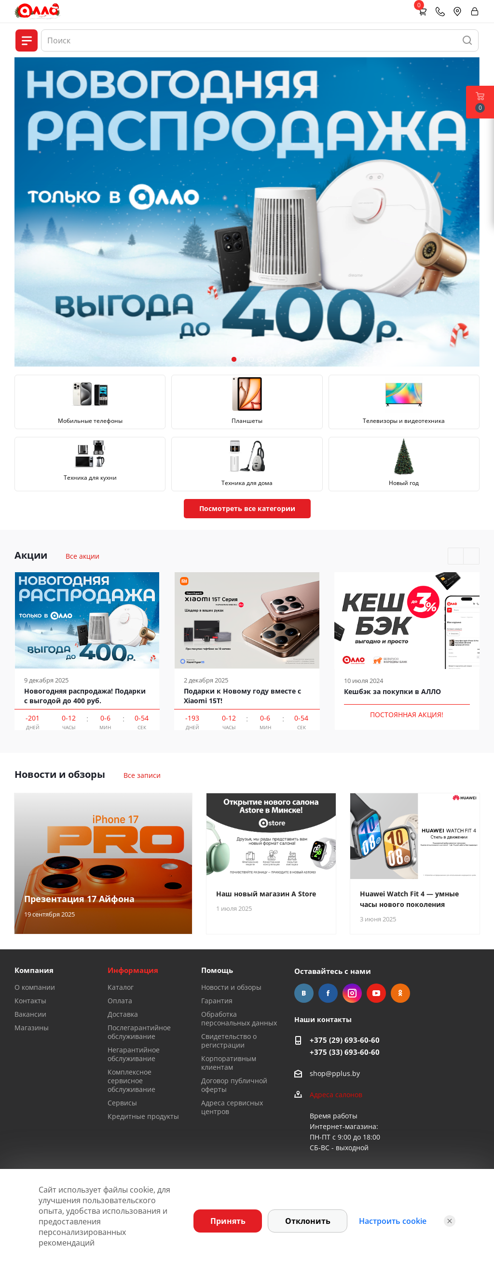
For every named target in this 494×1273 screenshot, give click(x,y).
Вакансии (30, 1014)
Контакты (30, 1000)
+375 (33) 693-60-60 (345, 1052)
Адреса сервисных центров (232, 1107)
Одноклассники (400, 993)
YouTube (376, 993)
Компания (34, 970)
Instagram (352, 993)
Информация (133, 970)
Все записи (142, 775)
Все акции (82, 556)
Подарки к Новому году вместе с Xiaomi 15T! (242, 695)
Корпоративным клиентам (228, 1063)
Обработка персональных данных (239, 1018)
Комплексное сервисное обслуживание (131, 1080)
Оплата (120, 1000)
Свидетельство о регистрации (229, 1041)
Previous (456, 556)
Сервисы (122, 1102)
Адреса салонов (336, 1094)
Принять (228, 1221)
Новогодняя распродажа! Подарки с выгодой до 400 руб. (85, 695)
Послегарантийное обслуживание (139, 1032)
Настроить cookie (392, 1221)
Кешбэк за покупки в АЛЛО (392, 691)
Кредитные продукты (143, 1116)
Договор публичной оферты (234, 1085)
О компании (34, 987)
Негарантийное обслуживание (134, 1054)
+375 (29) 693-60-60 (345, 1040)
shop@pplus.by (335, 1073)
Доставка (123, 1014)
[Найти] (467, 40)
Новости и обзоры (231, 987)
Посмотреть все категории (247, 508)
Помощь (217, 970)
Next (472, 556)
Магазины (31, 1027)
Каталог (121, 987)
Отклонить (307, 1221)
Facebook (328, 993)
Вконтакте (304, 993)
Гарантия (217, 1000)
